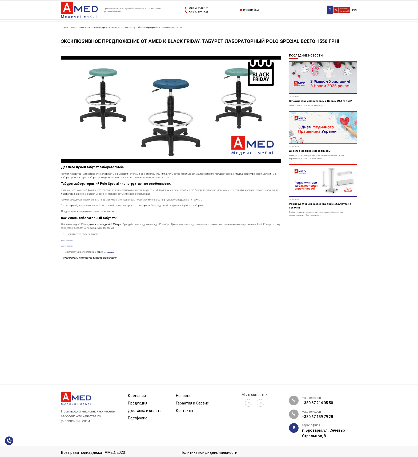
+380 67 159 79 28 (206, 13)
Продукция (112, 28)
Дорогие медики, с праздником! (321, 208)
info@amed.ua (258, 11)
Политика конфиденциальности (209, 452)
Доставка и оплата (162, 28)
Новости (253, 28)
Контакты (347, 28)
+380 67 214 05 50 (206, 8)
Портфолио (213, 28)
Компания (71, 28)
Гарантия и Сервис (299, 28)
